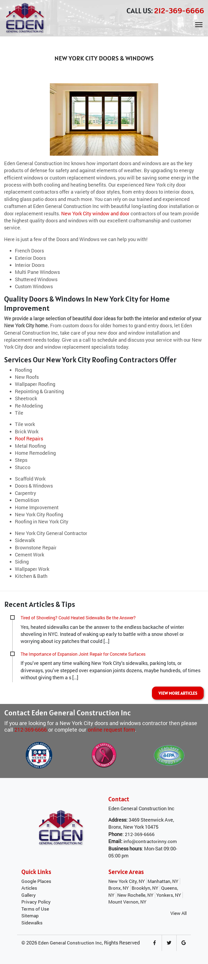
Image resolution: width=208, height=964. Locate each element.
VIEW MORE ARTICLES (177, 693)
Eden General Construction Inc (70, 943)
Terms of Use (35, 909)
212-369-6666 (179, 10)
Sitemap (30, 915)
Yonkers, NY (168, 895)
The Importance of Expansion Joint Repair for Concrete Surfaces (83, 654)
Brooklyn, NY (145, 888)
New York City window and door (95, 213)
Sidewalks (32, 923)
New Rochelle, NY (135, 895)
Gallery (28, 895)
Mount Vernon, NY (127, 902)
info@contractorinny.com (150, 841)
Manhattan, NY (163, 881)
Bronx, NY (118, 888)
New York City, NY (126, 881)
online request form (111, 729)
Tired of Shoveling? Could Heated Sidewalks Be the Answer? (78, 617)
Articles (29, 888)
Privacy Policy (36, 902)
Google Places (36, 881)
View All (178, 913)
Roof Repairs (29, 438)
